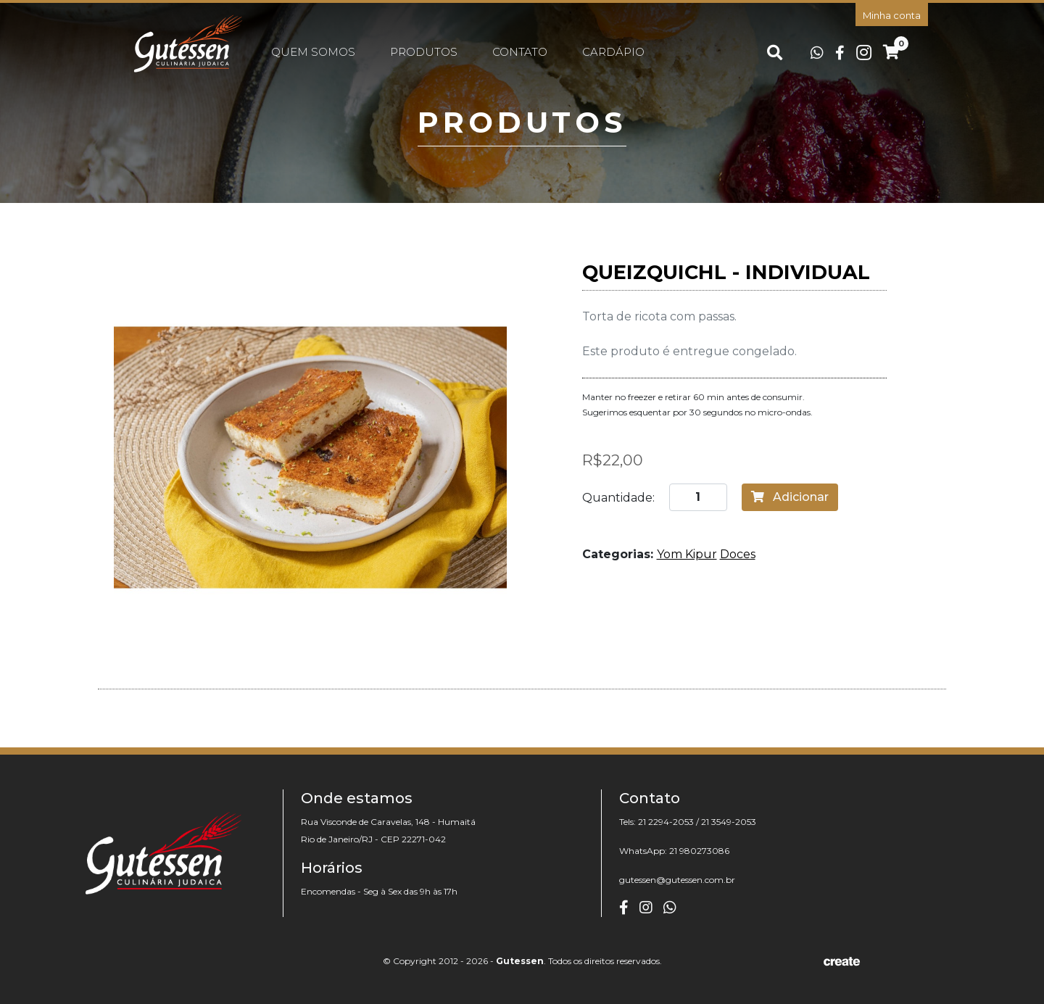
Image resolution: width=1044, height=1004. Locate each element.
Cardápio (613, 52)
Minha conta (892, 15)
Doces (737, 554)
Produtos (423, 52)
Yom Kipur (687, 554)
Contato (519, 52)
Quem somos (313, 52)
